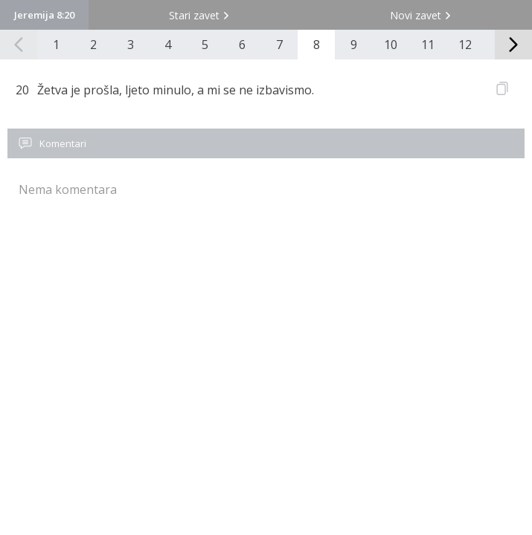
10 (390, 44)
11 (428, 44)
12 (465, 44)
